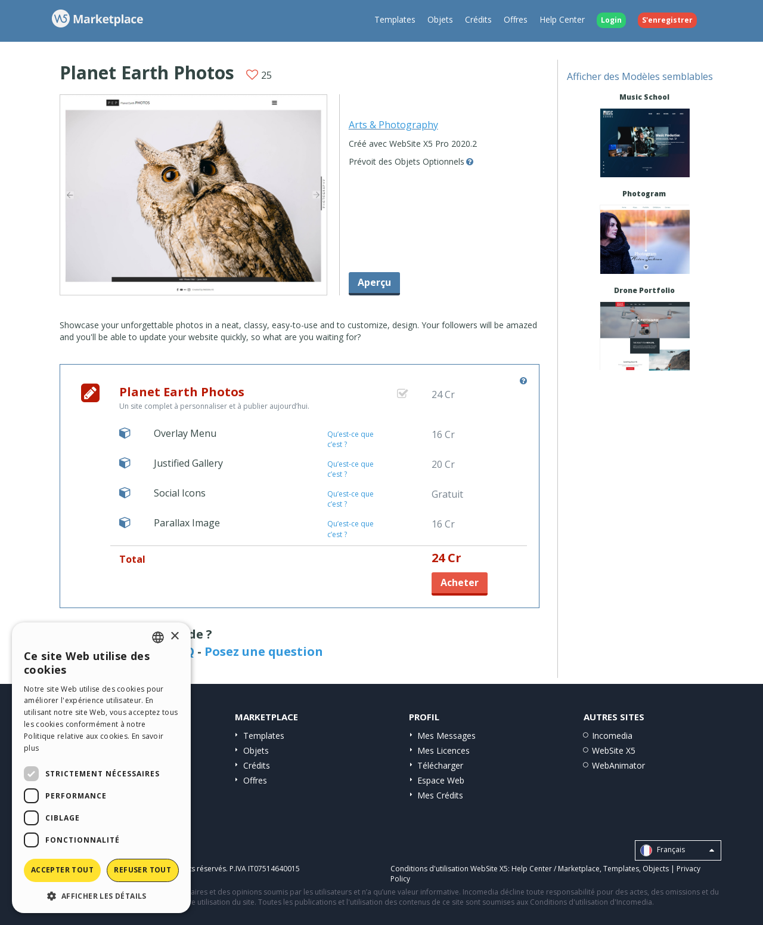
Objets (440, 19)
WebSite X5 (613, 750)
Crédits (478, 19)
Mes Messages (446, 735)
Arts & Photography (393, 124)
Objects (656, 869)
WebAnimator (618, 765)
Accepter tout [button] (62, 870)
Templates (394, 19)
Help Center (562, 19)
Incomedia (612, 735)
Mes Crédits (440, 795)
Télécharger (440, 765)
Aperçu (374, 282)
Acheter (460, 582)
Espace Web (440, 780)
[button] (101, 895)
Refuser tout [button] (142, 870)
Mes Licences (443, 750)
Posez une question (263, 651)
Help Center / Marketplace (555, 869)
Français (677, 850)
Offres (516, 19)
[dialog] (101, 767)
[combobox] (158, 637)
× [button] (174, 636)
